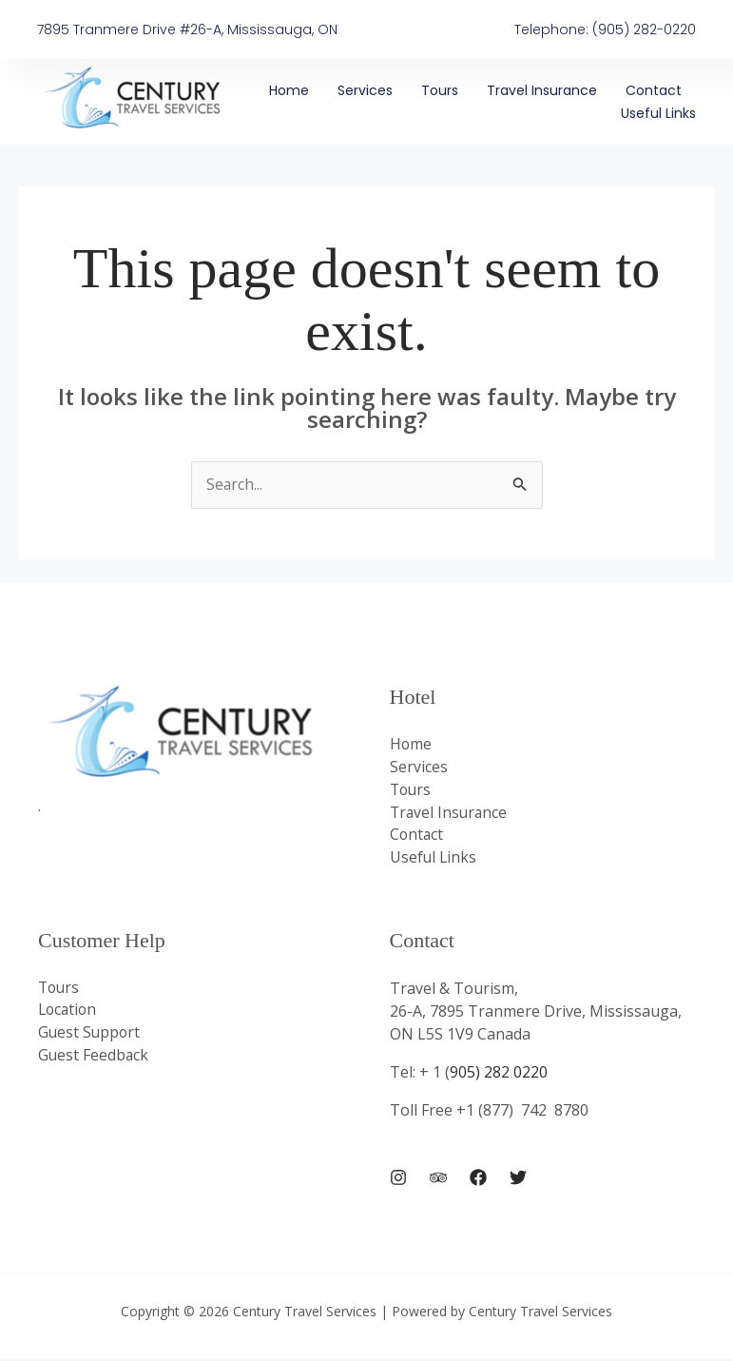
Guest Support (90, 1035)
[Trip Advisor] (438, 1178)
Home (289, 90)
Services (365, 90)
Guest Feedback (94, 1058)
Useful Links (658, 113)
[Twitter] (518, 1178)
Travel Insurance (542, 90)
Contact (654, 90)
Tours (439, 90)
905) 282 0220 (500, 1073)
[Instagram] (398, 1178)
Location (69, 1012)
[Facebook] (478, 1178)
